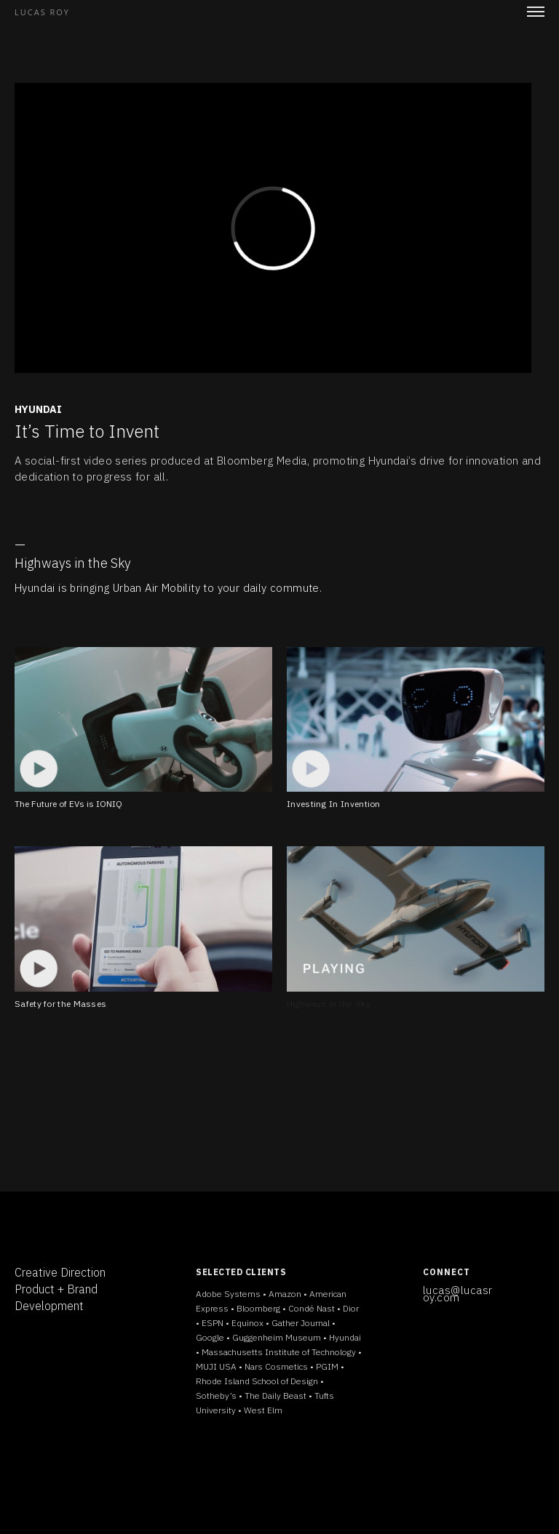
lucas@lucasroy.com (458, 1293)
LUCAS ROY (42, 12)
